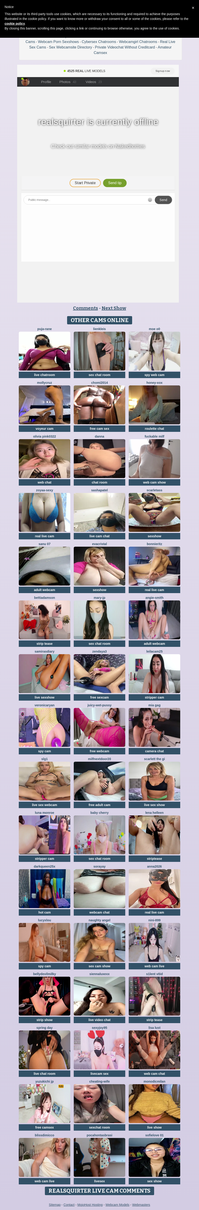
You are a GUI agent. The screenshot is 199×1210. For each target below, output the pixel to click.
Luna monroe (44, 813)
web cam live (154, 966)
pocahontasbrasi (99, 1135)
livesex (99, 1181)
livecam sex (99, 1074)
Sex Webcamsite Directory (70, 47)
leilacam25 (154, 651)
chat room (99, 482)
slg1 (44, 759)
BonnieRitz (154, 544)
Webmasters (141, 1205)
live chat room (44, 1074)
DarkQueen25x (44, 866)
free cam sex (99, 428)
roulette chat (154, 428)
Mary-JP (99, 598)
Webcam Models (117, 1205)
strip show (44, 1020)
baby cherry (99, 813)
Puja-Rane (44, 329)
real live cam (44, 536)
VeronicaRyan (45, 705)
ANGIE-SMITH (154, 598)
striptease (154, 858)
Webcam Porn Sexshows (58, 42)
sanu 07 (44, 544)
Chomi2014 (99, 383)
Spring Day (44, 1028)
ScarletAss (154, 490)
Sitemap (54, 1205)
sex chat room (99, 375)
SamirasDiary (44, 651)
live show (154, 1127)
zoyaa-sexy (44, 490)
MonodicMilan (154, 1081)
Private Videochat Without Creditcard (125, 47)
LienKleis (99, 329)
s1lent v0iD (154, 974)
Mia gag (154, 705)
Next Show (114, 308)
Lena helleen (154, 813)
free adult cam (99, 805)
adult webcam (44, 590)
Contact (68, 1205)
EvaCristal (99, 544)
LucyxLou (44, 920)
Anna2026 (154, 866)
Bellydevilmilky (44, 974)
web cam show (154, 482)
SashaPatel (99, 490)
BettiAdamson (44, 598)
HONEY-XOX (154, 383)
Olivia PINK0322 (44, 436)
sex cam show (99, 966)
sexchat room (99, 1127)
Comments (85, 308)
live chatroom (44, 375)
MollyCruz (44, 383)
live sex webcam (44, 805)
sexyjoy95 (99, 1028)
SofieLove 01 (154, 1135)
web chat (45, 482)
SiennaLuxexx (100, 974)
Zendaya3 (99, 651)
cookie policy (15, 23)
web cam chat (154, 1074)
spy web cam (154, 375)
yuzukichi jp (44, 1081)
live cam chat (100, 536)
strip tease (44, 643)
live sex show (154, 805)
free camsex (44, 1127)
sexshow (154, 536)
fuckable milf (154, 436)
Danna (99, 436)
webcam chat (100, 912)
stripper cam (154, 697)
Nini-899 (154, 920)
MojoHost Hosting (90, 1205)
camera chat (154, 751)
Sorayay (99, 866)
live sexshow (44, 697)
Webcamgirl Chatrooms (138, 42)
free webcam (99, 751)
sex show (154, 1181)
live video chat (99, 1020)
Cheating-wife (99, 1081)
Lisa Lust (154, 1028)
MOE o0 (154, 329)
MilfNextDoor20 (99, 759)
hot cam (44, 912)
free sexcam (99, 697)
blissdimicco (44, 1135)
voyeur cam (45, 428)
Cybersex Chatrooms (99, 42)
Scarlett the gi (154, 759)
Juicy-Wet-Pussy (99, 705)
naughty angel (99, 920)
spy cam (44, 751)
